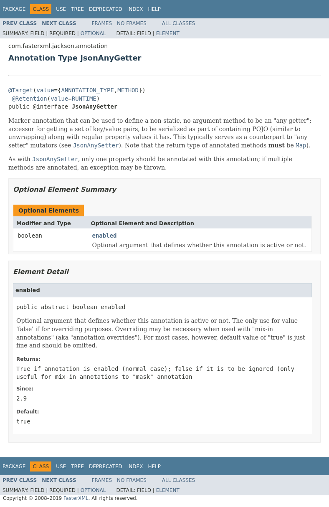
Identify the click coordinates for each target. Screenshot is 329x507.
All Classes (178, 23)
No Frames (132, 23)
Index (135, 9)
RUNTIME (84, 98)
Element (168, 33)
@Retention (29, 98)
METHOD (128, 90)
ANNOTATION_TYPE (87, 90)
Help (154, 9)
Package (14, 9)
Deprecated (105, 9)
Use (61, 9)
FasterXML (76, 498)
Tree (77, 9)
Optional (93, 33)
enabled (104, 235)
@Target (20, 90)
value (45, 90)
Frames (102, 23)
